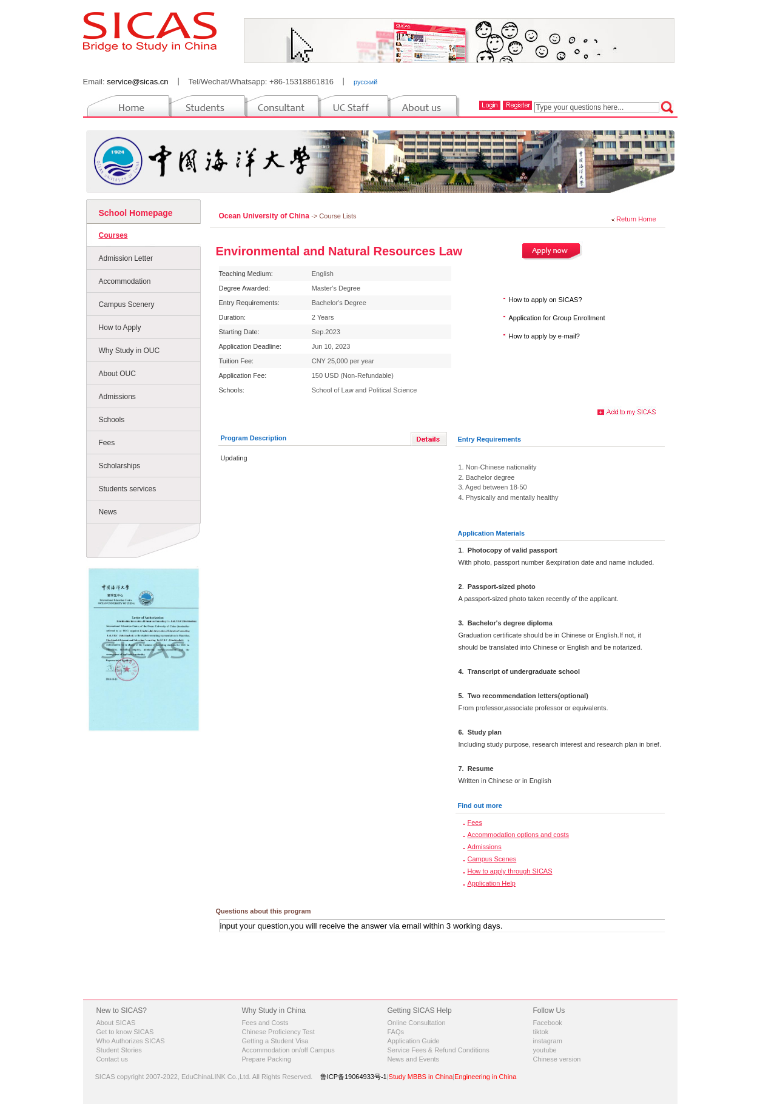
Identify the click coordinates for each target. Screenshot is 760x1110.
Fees (107, 443)
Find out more (480, 805)
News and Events (414, 1059)
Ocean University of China (265, 216)
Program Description (254, 438)
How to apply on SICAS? (545, 299)
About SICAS (116, 1022)
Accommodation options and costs (519, 834)
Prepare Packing (266, 1059)
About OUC (117, 373)
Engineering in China (485, 1076)
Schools (112, 419)
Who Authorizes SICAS (130, 1040)
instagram (547, 1040)
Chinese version (557, 1059)
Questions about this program (263, 911)
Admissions (117, 396)
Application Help (492, 883)
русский (365, 82)
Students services (127, 489)
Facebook (547, 1022)
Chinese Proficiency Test (278, 1031)
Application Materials (491, 533)
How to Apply (120, 327)
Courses (113, 235)
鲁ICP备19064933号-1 (353, 1076)
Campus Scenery (127, 304)
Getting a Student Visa (275, 1040)
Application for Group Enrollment (557, 317)
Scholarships (120, 466)
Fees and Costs (265, 1022)
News (108, 512)
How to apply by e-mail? (544, 336)
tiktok (541, 1031)
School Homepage (136, 213)
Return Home (636, 219)
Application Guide (414, 1040)
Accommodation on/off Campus (288, 1050)
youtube (545, 1050)
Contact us (112, 1059)
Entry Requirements (490, 439)
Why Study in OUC (129, 350)
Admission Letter (126, 258)
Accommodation (125, 281)
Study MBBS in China (421, 1076)
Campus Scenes (492, 859)
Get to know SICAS (125, 1031)
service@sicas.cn (137, 81)
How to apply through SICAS (510, 871)
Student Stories (119, 1050)
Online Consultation (417, 1022)
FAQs (396, 1031)
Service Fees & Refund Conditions (438, 1050)
